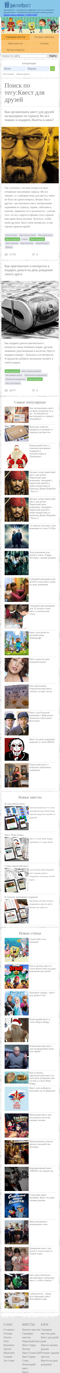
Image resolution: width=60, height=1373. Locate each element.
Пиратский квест (31, 1341)
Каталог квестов (31, 1329)
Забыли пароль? (23, 74)
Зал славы (9, 1360)
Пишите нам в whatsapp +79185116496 (20, 15)
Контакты (9, 1345)
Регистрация (8, 74)
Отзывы (8, 1333)
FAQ (6, 1341)
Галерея (8, 1356)
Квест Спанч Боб (31, 1352)
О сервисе (9, 1329)
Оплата (8, 1337)
